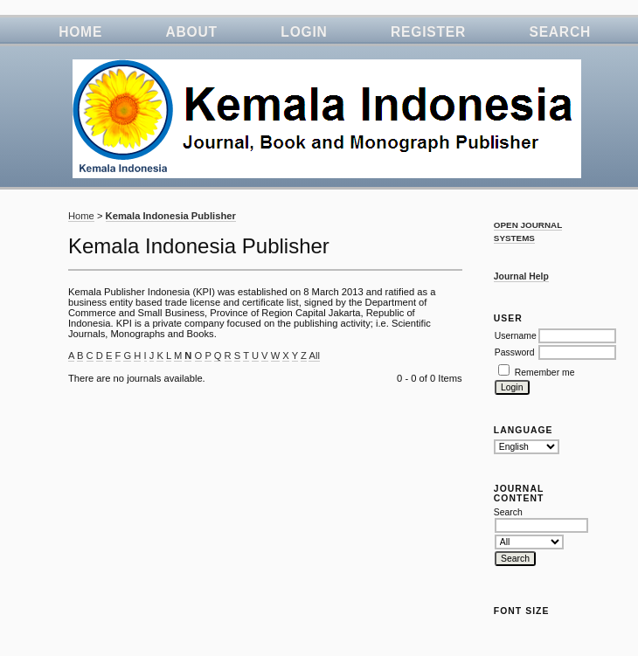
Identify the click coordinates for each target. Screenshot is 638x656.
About (192, 31)
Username (516, 336)
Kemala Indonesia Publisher (171, 216)
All (314, 355)
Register (428, 31)
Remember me (545, 372)
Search (560, 31)
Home (80, 31)
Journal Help (521, 276)
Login (304, 31)
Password (515, 352)
